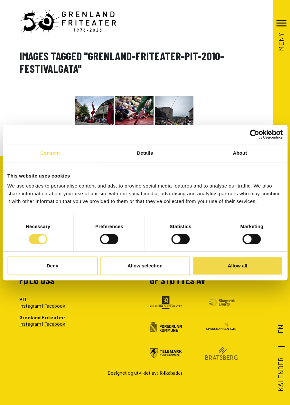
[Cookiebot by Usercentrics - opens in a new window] (254, 134)
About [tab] (240, 153)
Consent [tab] (50, 153)
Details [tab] (145, 153)
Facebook (54, 306)
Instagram (30, 306)
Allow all (238, 265)
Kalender (280, 374)
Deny (53, 265)
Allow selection (145, 265)
